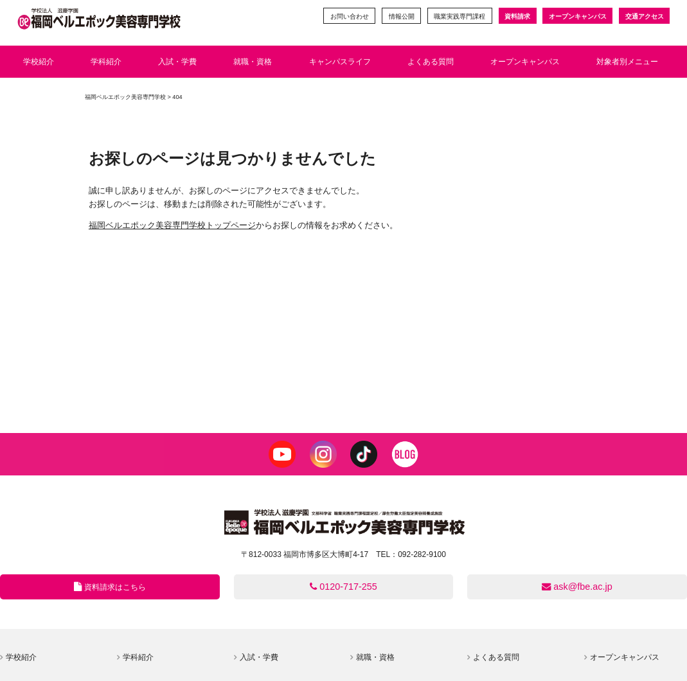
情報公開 (402, 16)
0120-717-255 (343, 586)
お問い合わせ (349, 16)
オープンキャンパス (578, 16)
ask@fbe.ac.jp (577, 586)
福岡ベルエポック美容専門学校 (125, 97)
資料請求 (517, 16)
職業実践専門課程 (459, 16)
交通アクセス (644, 16)
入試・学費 (259, 657)
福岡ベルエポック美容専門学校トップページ (172, 225)
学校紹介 (21, 657)
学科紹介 (138, 657)
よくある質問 (496, 657)
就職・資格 (375, 657)
